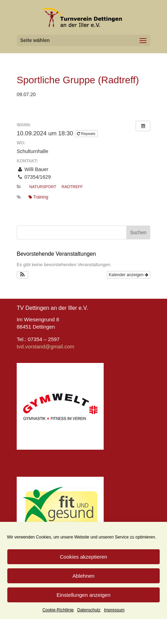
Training (38, 197)
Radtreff (72, 187)
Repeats (86, 134)
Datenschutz (89, 610)
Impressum (114, 610)
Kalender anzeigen (128, 274)
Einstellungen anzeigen (83, 595)
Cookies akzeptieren (83, 557)
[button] (22, 274)
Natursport (42, 187)
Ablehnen (83, 576)
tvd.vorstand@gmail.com (45, 346)
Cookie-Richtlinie (58, 610)
